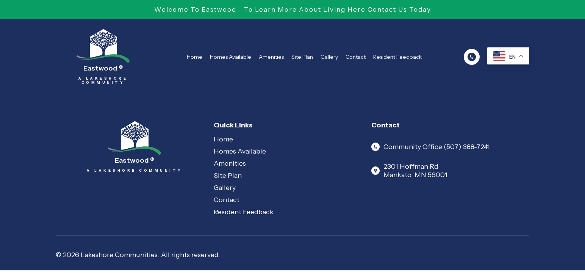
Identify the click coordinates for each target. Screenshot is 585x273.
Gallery (329, 56)
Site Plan (302, 56)
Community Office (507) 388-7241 (430, 147)
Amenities (271, 56)
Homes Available (230, 56)
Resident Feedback (397, 56)
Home (194, 56)
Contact (356, 56)
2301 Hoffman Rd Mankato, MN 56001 (409, 170)
